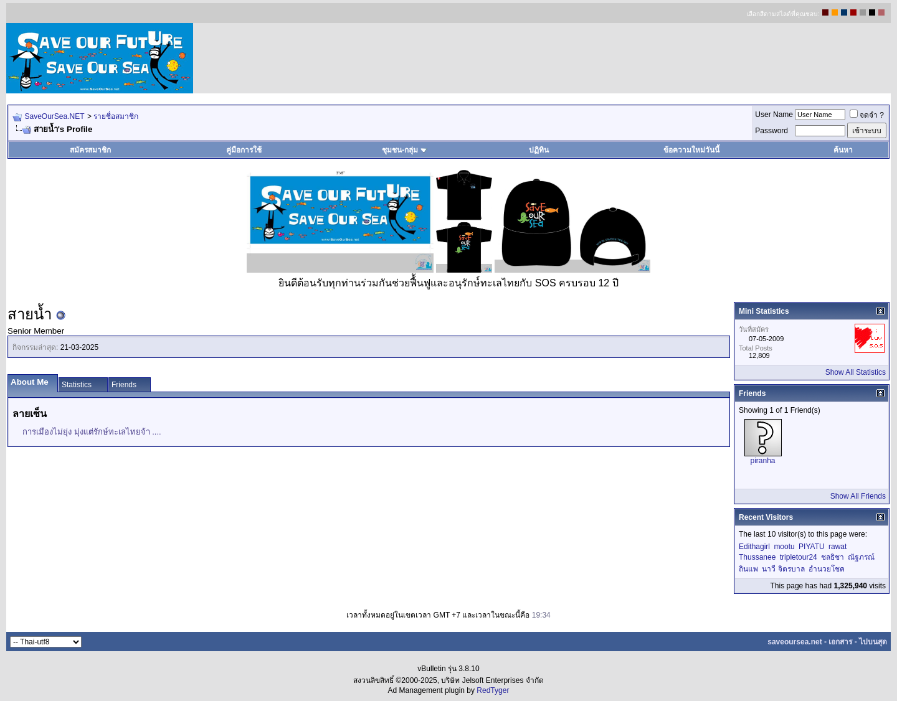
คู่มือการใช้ (244, 150)
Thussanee (757, 557)
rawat (837, 546)
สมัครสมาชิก (90, 150)
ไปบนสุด (873, 641)
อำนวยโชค (827, 569)
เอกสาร (840, 641)
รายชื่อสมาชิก (115, 116)
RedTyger (493, 690)
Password (771, 130)
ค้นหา (843, 150)
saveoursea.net (794, 641)
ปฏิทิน (539, 150)
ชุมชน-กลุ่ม (404, 150)
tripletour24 (798, 557)
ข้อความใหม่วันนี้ (691, 150)
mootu (784, 546)
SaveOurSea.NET (54, 116)
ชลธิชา (832, 557)
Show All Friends (858, 496)
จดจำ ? (867, 115)
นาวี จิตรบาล (783, 569)
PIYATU (812, 546)
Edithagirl (754, 546)
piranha (762, 460)
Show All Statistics (855, 372)
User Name (774, 114)
